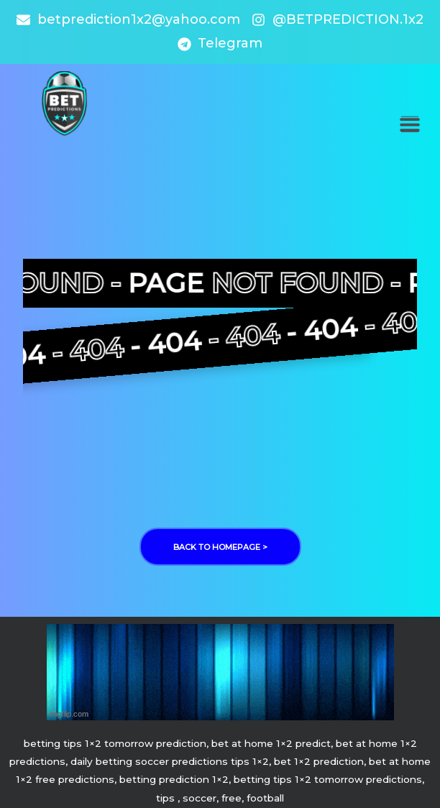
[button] (409, 124)
